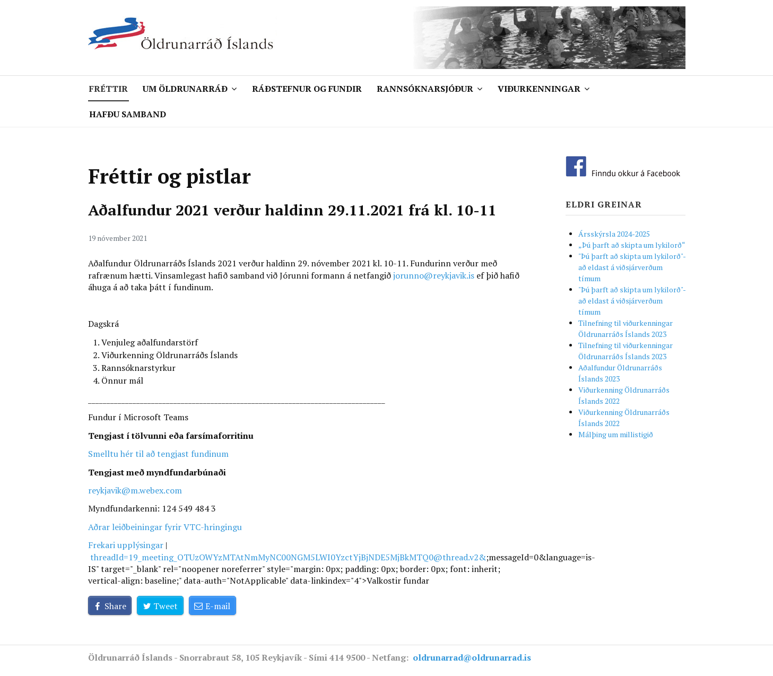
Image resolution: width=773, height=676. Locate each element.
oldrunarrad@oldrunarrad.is (472, 657)
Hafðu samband (127, 114)
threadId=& (288, 557)
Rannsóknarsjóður (425, 88)
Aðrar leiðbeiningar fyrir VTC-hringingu (165, 527)
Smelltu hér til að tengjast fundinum (158, 454)
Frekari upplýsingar (125, 545)
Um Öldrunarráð (185, 88)
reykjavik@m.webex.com (135, 490)
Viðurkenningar (539, 88)
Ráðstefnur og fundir (307, 88)
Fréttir (108, 88)
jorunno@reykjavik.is (433, 275)
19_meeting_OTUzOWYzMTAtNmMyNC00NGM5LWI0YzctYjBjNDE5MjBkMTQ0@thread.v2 (303, 557)
